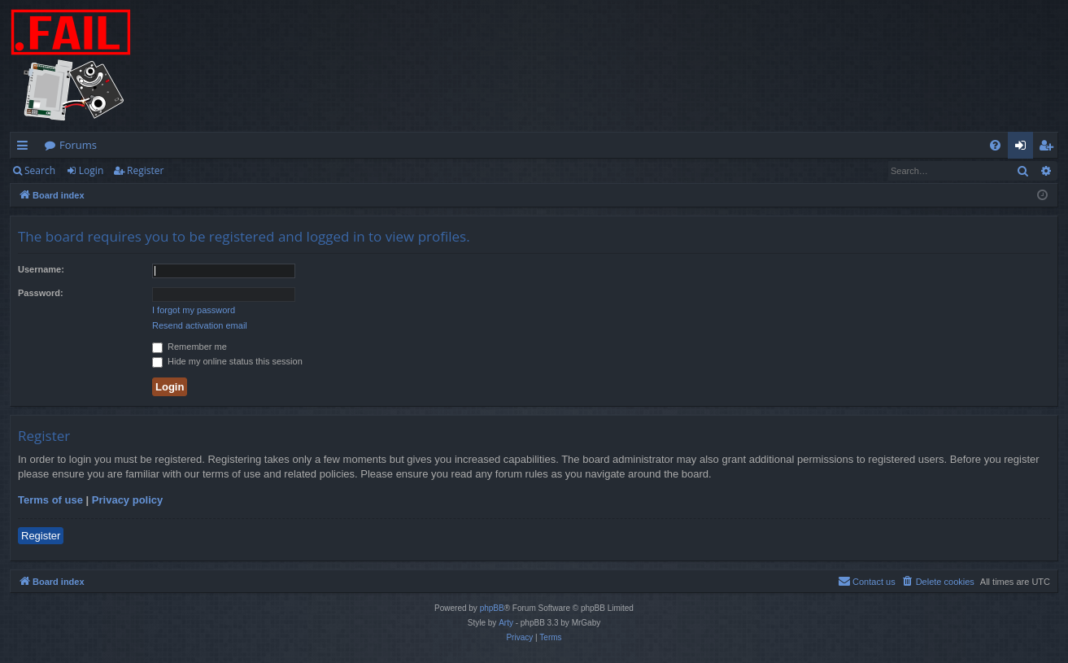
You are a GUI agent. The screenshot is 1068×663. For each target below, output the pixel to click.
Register (145, 170)
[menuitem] (995, 145)
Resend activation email (199, 325)
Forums (78, 144)
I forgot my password (193, 310)
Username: (41, 269)
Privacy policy (127, 500)
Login (91, 170)
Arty (506, 622)
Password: (40, 293)
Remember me (189, 346)
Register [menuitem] (1049, 148)
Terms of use (50, 500)
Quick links (25, 148)
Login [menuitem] (1023, 148)
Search (39, 170)
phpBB (492, 608)
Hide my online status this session (227, 361)
